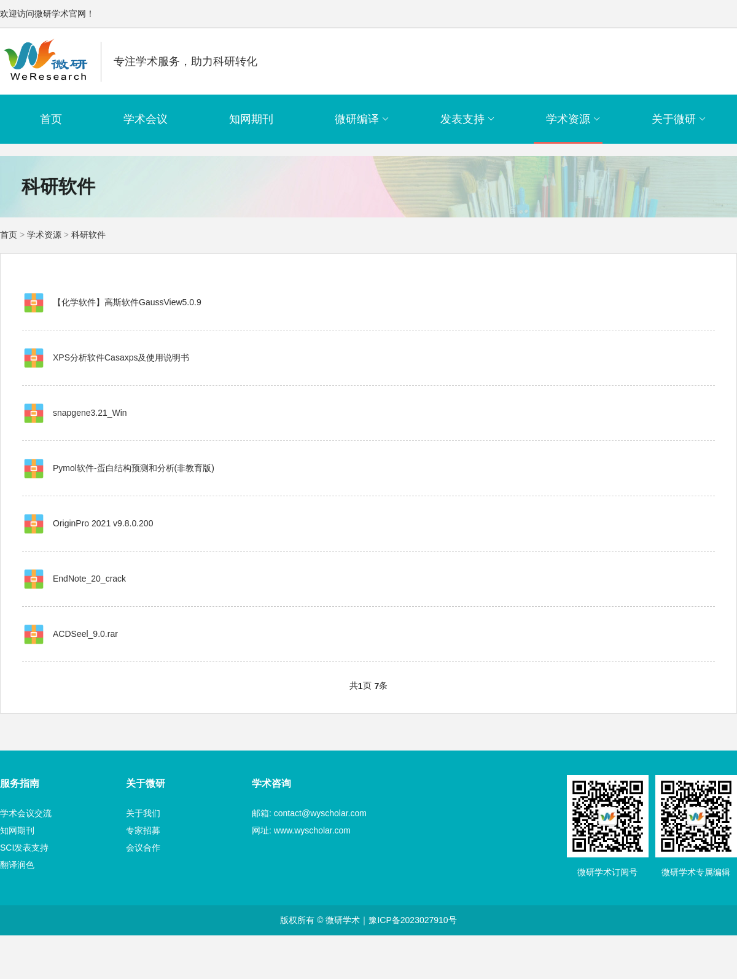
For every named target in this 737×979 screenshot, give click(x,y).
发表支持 (467, 119)
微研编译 (362, 119)
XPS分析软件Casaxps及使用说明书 (121, 357)
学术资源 (573, 119)
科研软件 (88, 235)
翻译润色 (17, 865)
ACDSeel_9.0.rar (85, 634)
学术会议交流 (26, 813)
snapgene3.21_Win (90, 413)
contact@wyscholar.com (320, 813)
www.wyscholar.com (312, 830)
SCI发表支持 (24, 847)
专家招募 (143, 830)
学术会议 (145, 119)
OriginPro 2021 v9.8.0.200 (103, 523)
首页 (51, 119)
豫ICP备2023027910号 (412, 920)
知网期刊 (251, 119)
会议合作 (143, 847)
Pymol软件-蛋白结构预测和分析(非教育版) (133, 468)
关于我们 (143, 813)
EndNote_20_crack (89, 578)
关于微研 (679, 119)
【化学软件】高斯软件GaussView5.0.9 (127, 302)
